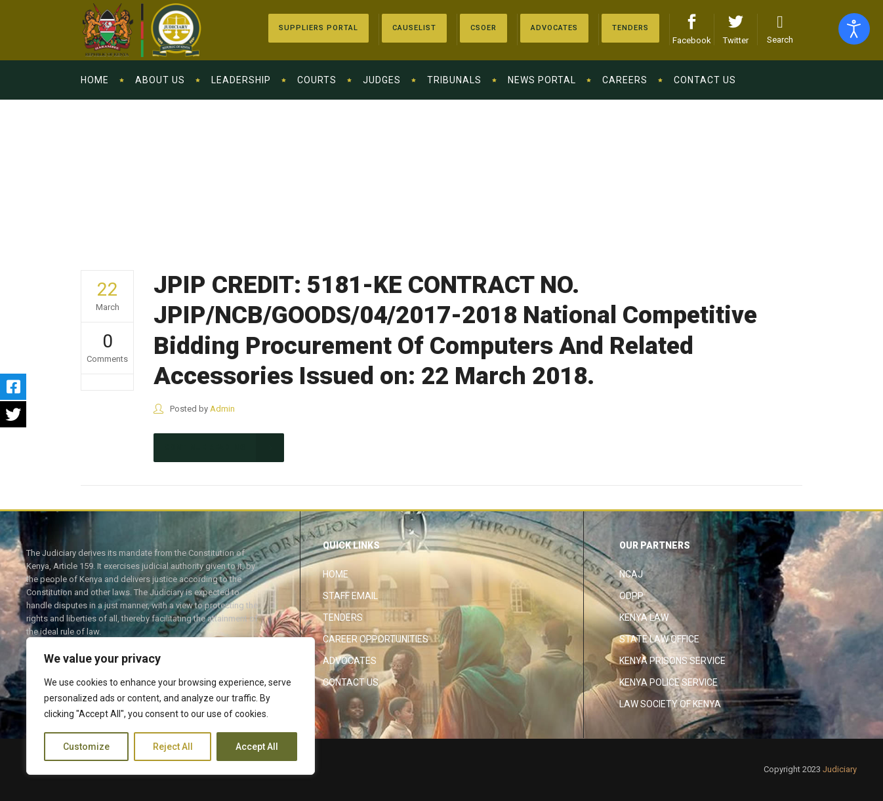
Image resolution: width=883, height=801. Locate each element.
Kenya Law (643, 617)
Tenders (343, 617)
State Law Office (659, 639)
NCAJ (631, 574)
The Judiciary (765, 165)
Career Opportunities (375, 639)
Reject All (173, 746)
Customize (86, 746)
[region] (170, 706)
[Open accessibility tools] (854, 29)
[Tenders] (630, 28)
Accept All (257, 746)
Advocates (350, 660)
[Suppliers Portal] (318, 28)
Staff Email (350, 596)
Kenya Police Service (668, 682)
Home (335, 574)
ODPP (631, 596)
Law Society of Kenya (670, 704)
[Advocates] (483, 28)
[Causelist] (414, 28)
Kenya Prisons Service (672, 660)
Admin (222, 409)
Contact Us (351, 682)
